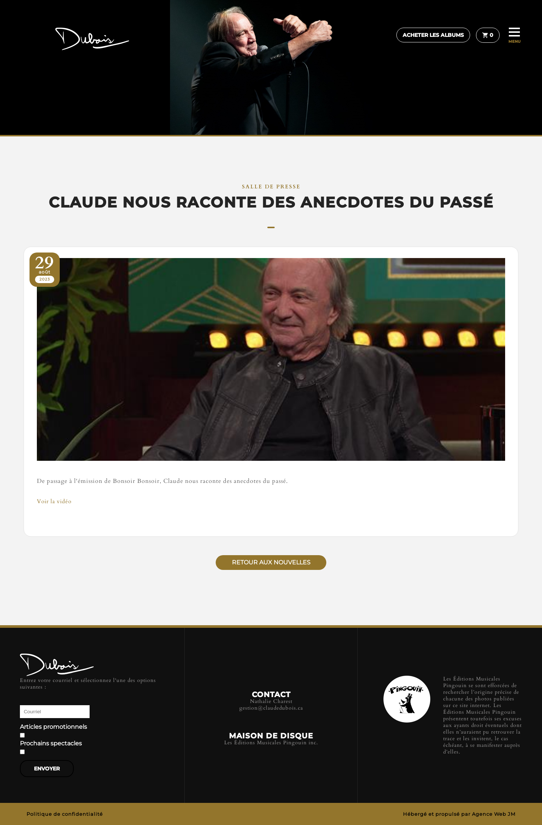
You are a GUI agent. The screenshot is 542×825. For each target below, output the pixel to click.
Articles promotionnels (53, 727)
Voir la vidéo (54, 501)
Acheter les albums (433, 35)
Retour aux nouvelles (271, 562)
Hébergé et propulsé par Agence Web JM (459, 814)
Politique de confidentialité (65, 814)
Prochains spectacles (51, 743)
